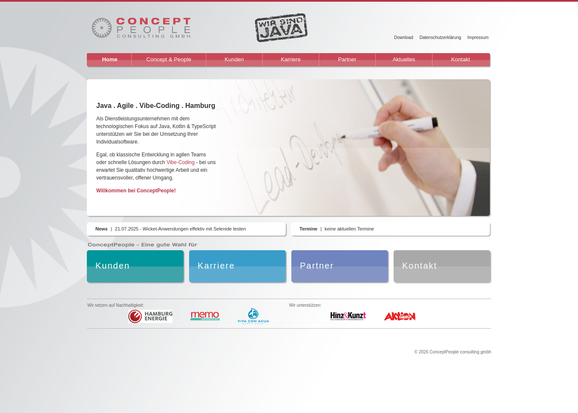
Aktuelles (404, 59)
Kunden (234, 59)
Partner (347, 59)
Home (109, 59)
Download (403, 37)
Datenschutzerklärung (440, 37)
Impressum (478, 37)
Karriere (290, 59)
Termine (308, 228)
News (101, 228)
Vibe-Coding (180, 162)
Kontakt (460, 59)
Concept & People (168, 59)
